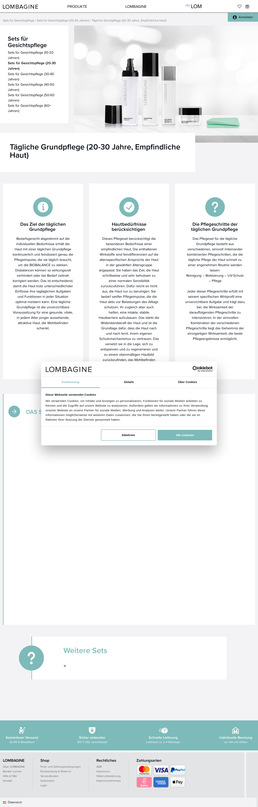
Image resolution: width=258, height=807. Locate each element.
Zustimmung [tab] (70, 382)
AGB (99, 767)
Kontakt (7, 781)
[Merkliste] (239, 6)
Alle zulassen (185, 435)
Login (43, 785)
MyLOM (193, 6)
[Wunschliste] (247, 6)
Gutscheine (47, 781)
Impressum (103, 771)
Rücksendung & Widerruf (55, 771)
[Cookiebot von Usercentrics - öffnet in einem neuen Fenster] (195, 369)
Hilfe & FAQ (10, 776)
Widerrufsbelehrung (108, 776)
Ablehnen (128, 435)
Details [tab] (129, 382)
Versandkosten (49, 776)
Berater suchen (12, 771)
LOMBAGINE (136, 6)
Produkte (77, 6)
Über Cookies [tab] (187, 382)
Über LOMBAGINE (14, 767)
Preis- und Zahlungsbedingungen (60, 767)
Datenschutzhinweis (108, 781)
